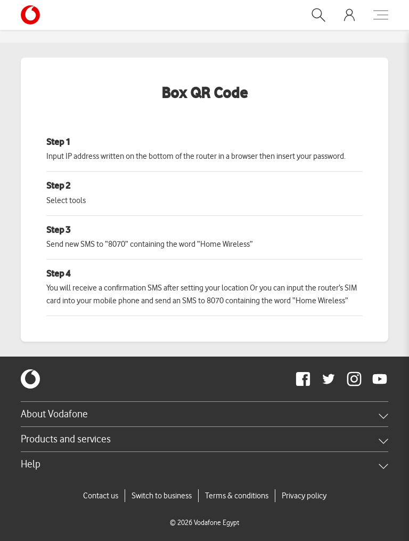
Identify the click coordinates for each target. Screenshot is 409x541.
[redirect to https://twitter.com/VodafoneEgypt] (328, 378)
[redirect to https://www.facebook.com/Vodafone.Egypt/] (303, 378)
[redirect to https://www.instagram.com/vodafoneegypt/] (354, 378)
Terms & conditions (236, 495)
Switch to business (162, 495)
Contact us (100, 495)
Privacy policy (304, 495)
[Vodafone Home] (33, 15)
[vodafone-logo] (30, 379)
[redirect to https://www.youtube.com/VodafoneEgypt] (379, 378)
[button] (318, 15)
